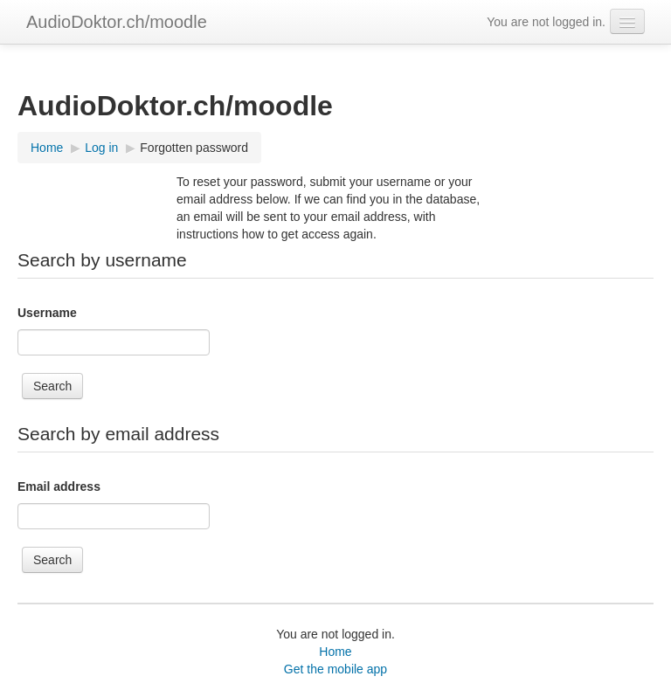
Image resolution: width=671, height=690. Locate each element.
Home (335, 652)
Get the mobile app (335, 669)
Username (47, 313)
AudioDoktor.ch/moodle (116, 21)
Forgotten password (194, 148)
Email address (58, 486)
